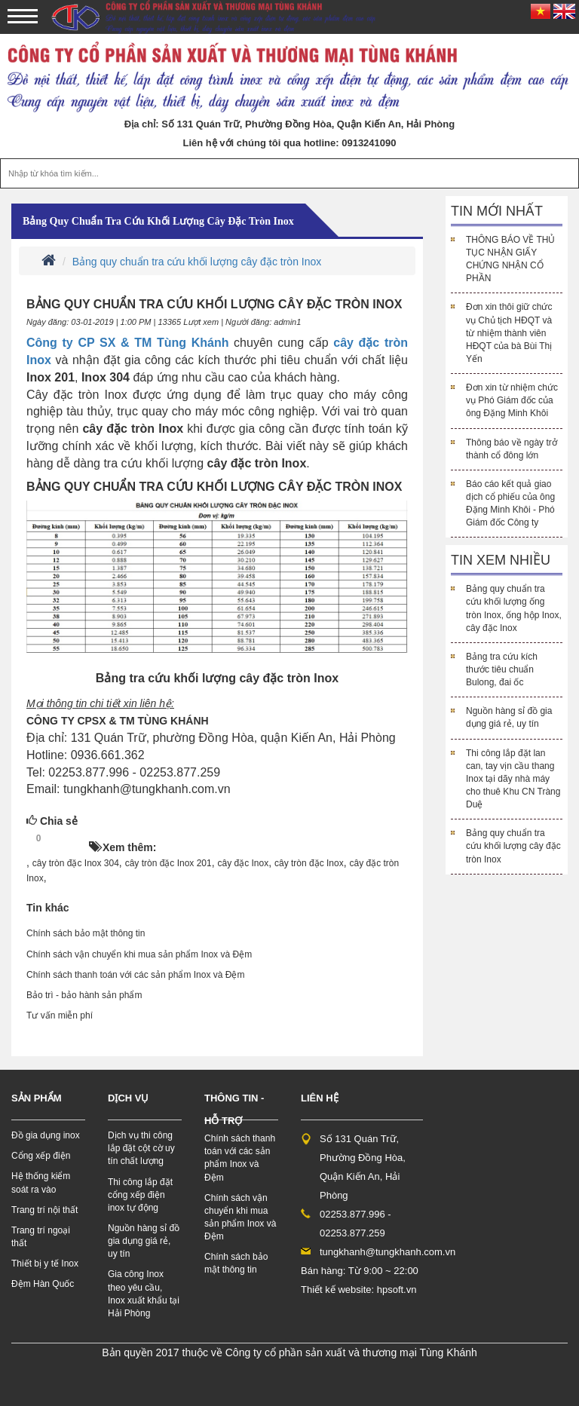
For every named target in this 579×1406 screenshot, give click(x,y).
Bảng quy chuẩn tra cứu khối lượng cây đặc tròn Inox (158, 221)
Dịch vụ (128, 1098)
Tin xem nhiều (500, 560)
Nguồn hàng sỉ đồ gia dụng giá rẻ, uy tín (509, 717)
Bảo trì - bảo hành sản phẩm (84, 995)
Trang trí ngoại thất (40, 1236)
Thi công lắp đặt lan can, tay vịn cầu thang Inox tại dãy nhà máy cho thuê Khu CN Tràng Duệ (513, 779)
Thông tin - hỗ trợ (234, 1109)
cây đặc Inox (243, 863)
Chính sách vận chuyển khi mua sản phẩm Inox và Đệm (139, 954)
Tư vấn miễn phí (59, 1015)
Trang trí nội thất (44, 1210)
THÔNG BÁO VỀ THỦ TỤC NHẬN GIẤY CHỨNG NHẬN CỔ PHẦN (510, 258)
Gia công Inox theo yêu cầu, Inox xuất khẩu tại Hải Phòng (143, 1293)
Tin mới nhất (497, 211)
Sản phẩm (36, 1098)
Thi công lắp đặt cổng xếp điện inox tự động (140, 1195)
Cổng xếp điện (40, 1155)
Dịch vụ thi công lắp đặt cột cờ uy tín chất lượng (141, 1148)
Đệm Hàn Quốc (42, 1284)
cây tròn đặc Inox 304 (75, 863)
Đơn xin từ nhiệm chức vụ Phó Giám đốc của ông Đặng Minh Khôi (512, 400)
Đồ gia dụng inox (45, 1135)
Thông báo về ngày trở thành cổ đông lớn (511, 449)
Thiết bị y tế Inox (44, 1263)
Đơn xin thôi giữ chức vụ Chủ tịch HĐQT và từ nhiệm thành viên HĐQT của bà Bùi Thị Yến (509, 333)
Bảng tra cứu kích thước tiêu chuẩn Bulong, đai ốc (502, 669)
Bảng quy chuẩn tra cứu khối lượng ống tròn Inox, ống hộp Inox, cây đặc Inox (514, 608)
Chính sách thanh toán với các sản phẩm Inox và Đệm (135, 974)
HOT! (69, 839)
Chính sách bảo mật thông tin (85, 933)
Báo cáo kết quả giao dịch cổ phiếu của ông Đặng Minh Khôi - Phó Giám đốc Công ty (510, 503)
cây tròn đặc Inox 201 (168, 863)
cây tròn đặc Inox (309, 863)
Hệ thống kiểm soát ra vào (40, 1182)
